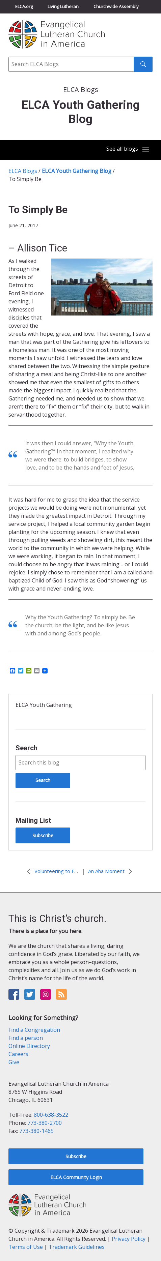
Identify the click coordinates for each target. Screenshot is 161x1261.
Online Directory (29, 1046)
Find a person (25, 1038)
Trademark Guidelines (77, 1247)
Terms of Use (25, 1247)
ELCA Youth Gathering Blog (76, 171)
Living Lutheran (63, 6)
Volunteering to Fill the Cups (56, 871)
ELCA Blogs (22, 171)
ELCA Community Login (76, 1177)
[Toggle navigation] (128, 149)
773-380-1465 (36, 1131)
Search (26, 748)
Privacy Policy (128, 1238)
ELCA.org (24, 6)
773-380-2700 (44, 1123)
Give (13, 1062)
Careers (18, 1054)
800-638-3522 (51, 1114)
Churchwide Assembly (116, 6)
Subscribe (42, 835)
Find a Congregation (34, 1029)
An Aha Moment (106, 871)
